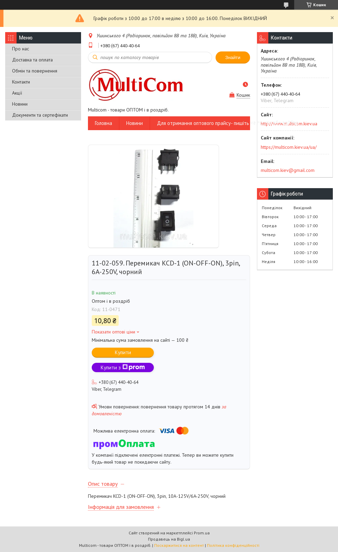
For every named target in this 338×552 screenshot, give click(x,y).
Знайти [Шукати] (232, 57)
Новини (20, 104)
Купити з (123, 367)
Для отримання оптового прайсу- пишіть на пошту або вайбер (228, 123)
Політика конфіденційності (233, 545)
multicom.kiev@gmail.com (288, 170)
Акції (17, 93)
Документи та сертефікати (40, 115)
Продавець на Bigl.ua (169, 539)
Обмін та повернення (34, 71)
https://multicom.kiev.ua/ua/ (289, 147)
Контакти (21, 82)
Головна (103, 123)
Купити (123, 352)
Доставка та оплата (32, 60)
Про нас (20, 49)
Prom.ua (202, 532)
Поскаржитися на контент (179, 545)
